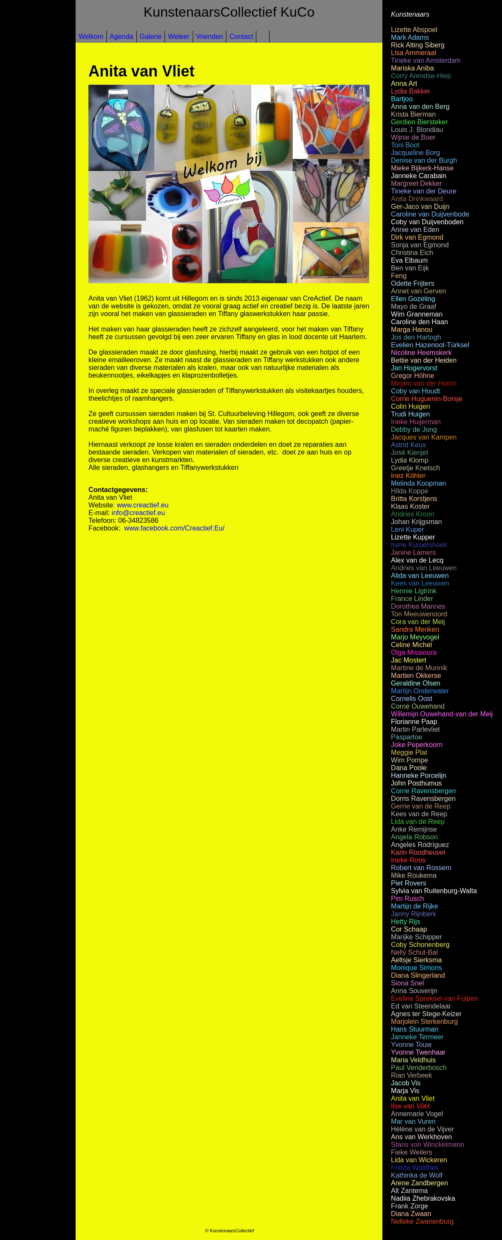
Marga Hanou (411, 329)
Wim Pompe (409, 760)
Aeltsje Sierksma (416, 960)
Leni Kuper (407, 529)
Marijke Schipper (416, 937)
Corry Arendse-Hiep (421, 75)
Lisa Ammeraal (413, 52)
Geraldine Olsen (415, 683)
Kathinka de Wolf (417, 1175)
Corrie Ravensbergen (423, 790)
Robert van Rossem (421, 867)
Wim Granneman (417, 314)
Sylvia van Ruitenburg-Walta (434, 890)
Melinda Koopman (418, 483)
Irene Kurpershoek (419, 544)
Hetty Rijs (405, 921)
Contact (241, 36)
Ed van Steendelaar (421, 1006)
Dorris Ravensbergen (423, 798)
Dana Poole (409, 767)
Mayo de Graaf (413, 306)
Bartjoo (402, 99)
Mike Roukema (414, 875)
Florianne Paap (414, 721)
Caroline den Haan (419, 321)
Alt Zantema (409, 1190)
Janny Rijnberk (413, 914)
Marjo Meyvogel (415, 637)
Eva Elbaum (409, 260)
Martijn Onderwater (420, 691)
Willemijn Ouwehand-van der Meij (442, 714)
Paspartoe (406, 737)
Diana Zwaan (411, 1213)
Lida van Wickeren (419, 1160)
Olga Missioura (414, 652)
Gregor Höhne (412, 375)
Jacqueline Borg (415, 152)
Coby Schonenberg (420, 944)
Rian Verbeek (411, 1075)
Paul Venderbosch (418, 1067)
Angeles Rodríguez (420, 844)
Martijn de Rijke (414, 906)
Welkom (91, 36)
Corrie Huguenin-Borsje (426, 398)
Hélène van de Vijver (422, 1129)
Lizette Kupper (413, 537)
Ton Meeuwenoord (419, 614)
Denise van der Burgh (424, 160)
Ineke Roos (408, 860)
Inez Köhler (408, 475)
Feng (398, 275)
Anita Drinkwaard (417, 198)
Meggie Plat (409, 752)
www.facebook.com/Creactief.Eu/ (174, 528)
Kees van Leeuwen (420, 583)
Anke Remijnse (414, 829)
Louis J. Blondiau (417, 129)
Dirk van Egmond (417, 237)
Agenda (121, 36)
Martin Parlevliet (415, 729)
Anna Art (404, 83)
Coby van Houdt (415, 391)
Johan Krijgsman (416, 521)
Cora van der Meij (418, 621)
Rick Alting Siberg (417, 45)
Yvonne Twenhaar (418, 1052)
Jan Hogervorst (414, 368)
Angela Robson (414, 837)
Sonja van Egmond (420, 245)
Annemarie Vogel (417, 1113)
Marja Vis (405, 1090)
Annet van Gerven (418, 291)
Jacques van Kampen (424, 437)
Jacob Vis (405, 1083)
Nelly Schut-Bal (414, 952)
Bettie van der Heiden (424, 360)
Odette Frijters (412, 283)
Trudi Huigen (410, 414)
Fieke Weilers (411, 1152)
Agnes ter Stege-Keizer (426, 1013)
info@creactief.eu (138, 512)
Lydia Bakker (410, 91)
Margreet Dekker (416, 183)
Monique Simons (416, 967)
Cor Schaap (409, 929)
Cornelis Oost (411, 698)
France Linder (412, 598)
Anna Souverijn (414, 990)
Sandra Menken (415, 629)
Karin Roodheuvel (418, 852)
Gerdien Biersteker (419, 122)
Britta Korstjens (414, 498)
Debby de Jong (414, 429)
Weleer (178, 36)
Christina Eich (412, 252)
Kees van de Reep (419, 814)
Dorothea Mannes (418, 606)
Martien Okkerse (416, 675)
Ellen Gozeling (413, 298)
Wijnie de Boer (413, 137)
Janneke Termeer (417, 1037)
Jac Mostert (408, 660)
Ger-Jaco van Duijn (420, 206)
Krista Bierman (413, 114)
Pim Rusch (407, 898)
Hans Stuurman (414, 1029)
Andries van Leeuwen (424, 568)
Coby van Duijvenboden (427, 222)
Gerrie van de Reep (421, 806)
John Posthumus (416, 783)
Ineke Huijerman (416, 421)
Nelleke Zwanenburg (422, 1221)
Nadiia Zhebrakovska (423, 1198)
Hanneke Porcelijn (418, 775)
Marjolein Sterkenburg (424, 1021)
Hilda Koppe (409, 491)
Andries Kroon (412, 514)
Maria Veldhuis (413, 1060)
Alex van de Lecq (417, 560)
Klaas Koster (410, 506)
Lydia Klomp (409, 460)
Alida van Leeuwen (420, 575)
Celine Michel (411, 644)
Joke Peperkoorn (417, 744)
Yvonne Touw (411, 1044)
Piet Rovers (408, 883)
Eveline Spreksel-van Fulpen (434, 998)
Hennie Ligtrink (414, 591)
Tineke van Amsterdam (426, 60)
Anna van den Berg (420, 106)
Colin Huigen (410, 406)
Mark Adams (410, 37)
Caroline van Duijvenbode (430, 214)
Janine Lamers (413, 552)
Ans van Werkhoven (421, 1136)
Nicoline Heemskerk (421, 352)
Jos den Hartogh (416, 337)
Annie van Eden (415, 229)
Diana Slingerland (418, 975)
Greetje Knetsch (415, 468)
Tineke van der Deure (423, 191)
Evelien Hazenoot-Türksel (430, 345)
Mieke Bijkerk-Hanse (422, 168)
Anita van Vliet (412, 1098)
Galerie (151, 36)
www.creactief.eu (143, 505)
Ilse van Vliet (410, 1106)
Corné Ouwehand (417, 706)
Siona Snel (407, 983)
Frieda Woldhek (415, 1167)
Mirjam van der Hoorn (424, 383)
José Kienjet (409, 452)
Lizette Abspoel (414, 29)
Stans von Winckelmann (427, 1144)
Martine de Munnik (419, 667)
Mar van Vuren (413, 1121)
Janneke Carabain (418, 175)
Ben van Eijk (410, 268)
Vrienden (209, 36)
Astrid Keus (408, 445)
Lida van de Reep (417, 821)
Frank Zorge (409, 1206)
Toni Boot (405, 145)
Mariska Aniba (412, 68)
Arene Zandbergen (419, 1183)
